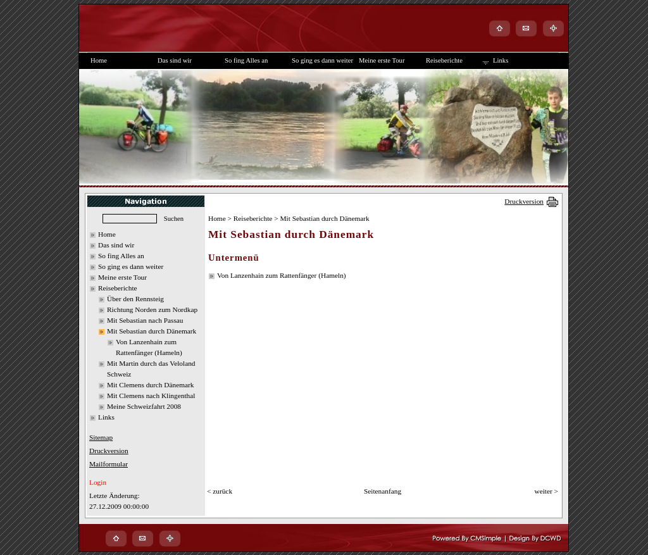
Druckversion (524, 201)
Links (106, 417)
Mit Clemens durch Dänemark (150, 385)
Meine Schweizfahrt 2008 (144, 406)
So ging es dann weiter (130, 266)
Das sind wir (116, 245)
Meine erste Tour (122, 277)
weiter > (546, 491)
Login (97, 482)
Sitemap (101, 437)
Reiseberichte (117, 288)
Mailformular (108, 464)
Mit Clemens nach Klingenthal (151, 395)
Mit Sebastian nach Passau (145, 320)
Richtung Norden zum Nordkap (152, 309)
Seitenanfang (382, 491)
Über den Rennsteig (135, 298)
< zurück (219, 491)
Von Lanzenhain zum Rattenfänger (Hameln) (281, 275)
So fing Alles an (121, 255)
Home (107, 234)
